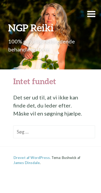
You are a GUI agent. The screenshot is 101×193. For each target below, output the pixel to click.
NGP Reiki (31, 28)
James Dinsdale (26, 163)
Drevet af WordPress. (32, 157)
